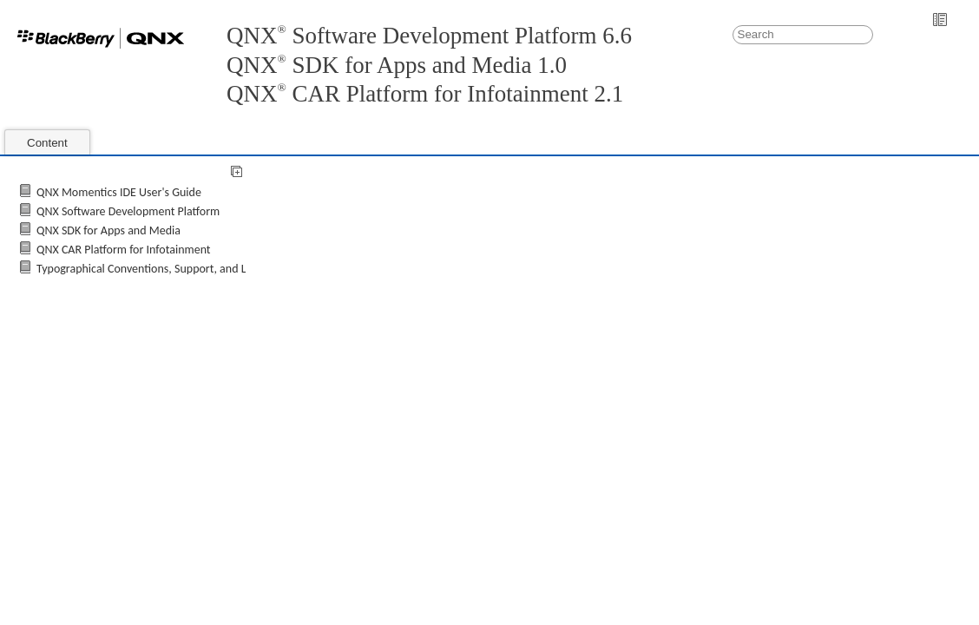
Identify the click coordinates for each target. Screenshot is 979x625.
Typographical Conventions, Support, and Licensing (161, 268)
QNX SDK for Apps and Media (108, 230)
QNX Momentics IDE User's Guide (118, 192)
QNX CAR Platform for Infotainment (123, 249)
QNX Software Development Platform (128, 211)
